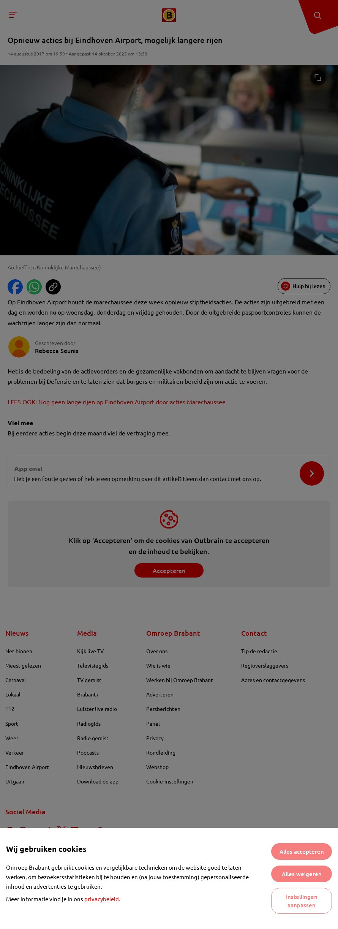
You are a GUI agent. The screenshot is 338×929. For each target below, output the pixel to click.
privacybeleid (101, 898)
